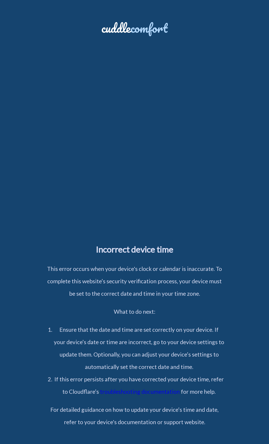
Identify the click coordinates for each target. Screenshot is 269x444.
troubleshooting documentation (140, 391)
